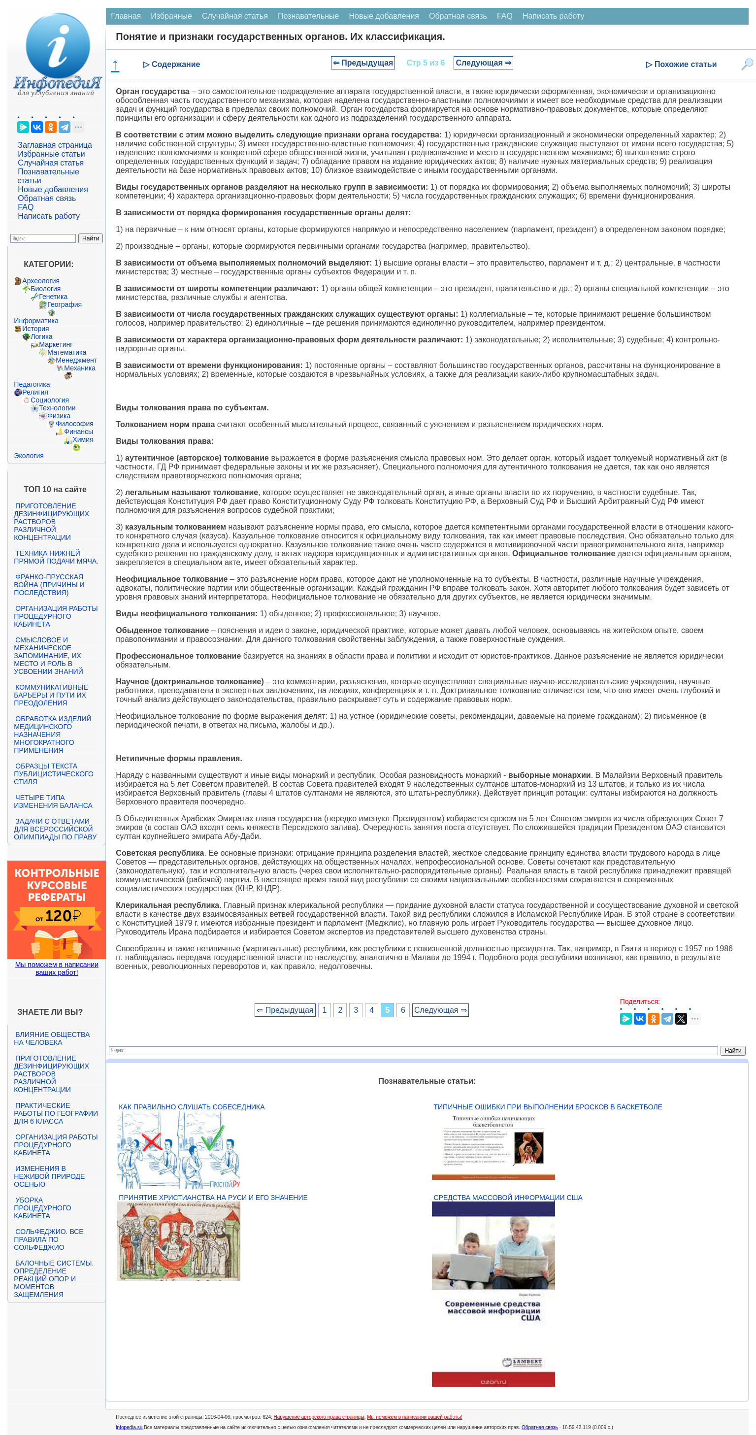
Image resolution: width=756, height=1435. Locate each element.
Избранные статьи (51, 154)
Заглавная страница (55, 145)
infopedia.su (129, 1427)
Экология (28, 456)
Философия (74, 424)
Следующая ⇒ (483, 63)
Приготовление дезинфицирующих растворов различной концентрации (51, 521)
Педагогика (32, 384)
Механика (80, 368)
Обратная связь (47, 198)
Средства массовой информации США (507, 1197)
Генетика (53, 296)
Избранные (171, 16)
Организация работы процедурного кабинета (56, 616)
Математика (66, 352)
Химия (82, 439)
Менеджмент (76, 360)
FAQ (25, 207)
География (64, 304)
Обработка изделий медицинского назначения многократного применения (52, 734)
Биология (46, 289)
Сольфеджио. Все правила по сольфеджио (48, 1239)
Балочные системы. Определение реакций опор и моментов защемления (54, 1279)
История (35, 329)
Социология (50, 400)
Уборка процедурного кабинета (42, 1208)
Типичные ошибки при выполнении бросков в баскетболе (547, 1107)
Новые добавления (53, 189)
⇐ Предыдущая (363, 63)
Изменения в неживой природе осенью (49, 1176)
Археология (41, 281)
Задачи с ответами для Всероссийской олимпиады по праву (55, 829)
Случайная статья (51, 163)
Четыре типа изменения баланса (53, 801)
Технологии (57, 408)
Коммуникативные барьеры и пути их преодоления (51, 695)
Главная (126, 16)
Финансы (78, 431)
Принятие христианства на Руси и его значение (213, 1197)
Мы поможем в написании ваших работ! (57, 968)
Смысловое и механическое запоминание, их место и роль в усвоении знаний (48, 655)
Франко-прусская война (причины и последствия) (49, 585)
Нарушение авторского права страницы (319, 1417)
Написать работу (49, 216)
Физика (58, 416)
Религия (35, 392)
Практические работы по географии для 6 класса (56, 1113)
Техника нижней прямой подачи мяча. (56, 557)
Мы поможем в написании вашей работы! (414, 1417)
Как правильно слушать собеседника (191, 1107)
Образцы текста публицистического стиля (53, 774)
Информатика (36, 321)
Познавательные (308, 16)
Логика (41, 336)
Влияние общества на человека (52, 1038)
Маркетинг (55, 344)
